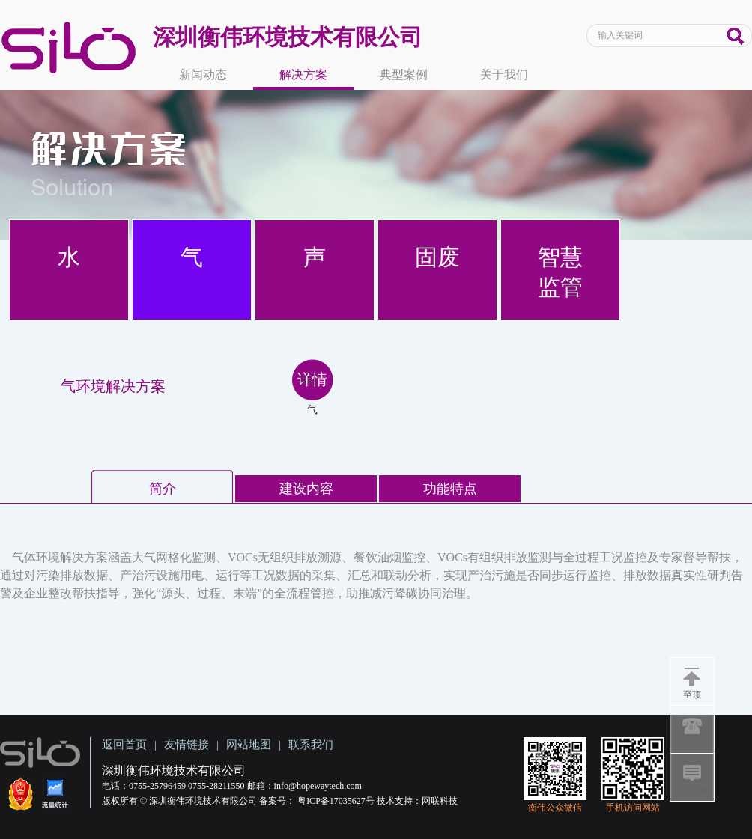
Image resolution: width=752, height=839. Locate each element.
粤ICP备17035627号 (336, 801)
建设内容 (306, 488)
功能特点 (450, 488)
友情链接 (186, 745)
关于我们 (504, 74)
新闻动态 (203, 74)
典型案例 (404, 74)
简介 (162, 488)
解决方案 (303, 74)
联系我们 (310, 745)
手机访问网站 (633, 807)
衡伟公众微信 (555, 807)
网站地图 (248, 745)
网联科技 (440, 801)
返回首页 (124, 745)
